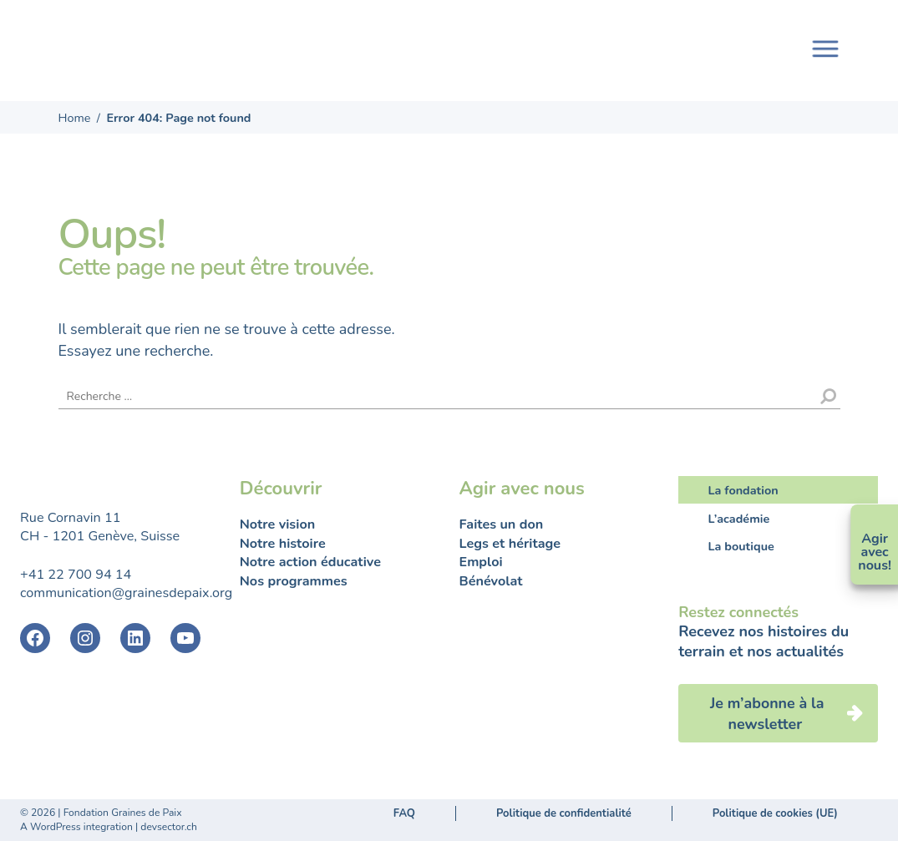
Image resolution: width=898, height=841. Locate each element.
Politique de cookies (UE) (775, 813)
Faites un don (501, 524)
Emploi (481, 562)
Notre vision (277, 524)
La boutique (741, 546)
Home (74, 117)
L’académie (739, 517)
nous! (874, 565)
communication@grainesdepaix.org (126, 593)
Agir (874, 538)
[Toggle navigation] (825, 47)
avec (875, 552)
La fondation (743, 490)
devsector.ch (168, 826)
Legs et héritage (510, 543)
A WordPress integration (76, 826)
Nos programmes (294, 581)
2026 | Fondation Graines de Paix (106, 812)
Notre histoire (283, 543)
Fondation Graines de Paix (145, 44)
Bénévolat (491, 581)
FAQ (404, 813)
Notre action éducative (310, 562)
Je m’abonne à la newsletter (767, 713)
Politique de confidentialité (564, 813)
